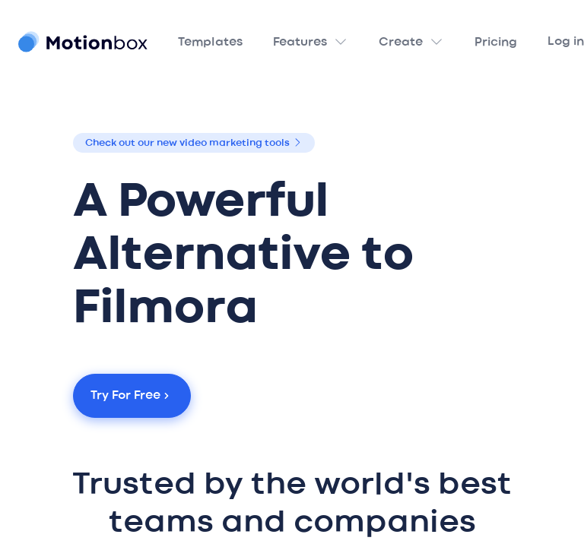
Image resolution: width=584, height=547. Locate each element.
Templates (210, 42)
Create (401, 42)
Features (300, 42)
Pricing (495, 42)
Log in (566, 41)
